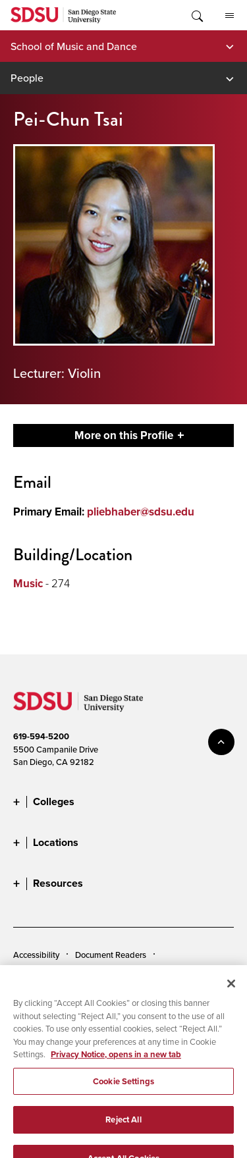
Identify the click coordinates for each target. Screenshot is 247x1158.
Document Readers (110, 955)
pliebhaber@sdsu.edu (140, 512)
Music (28, 583)
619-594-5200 (41, 736)
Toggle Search (196, 15)
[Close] (231, 991)
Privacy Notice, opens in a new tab (116, 1062)
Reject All (123, 1127)
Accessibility (36, 955)
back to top (221, 742)
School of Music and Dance (74, 46)
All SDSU (229, 15)
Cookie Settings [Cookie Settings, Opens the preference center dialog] (123, 1089)
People (27, 77)
